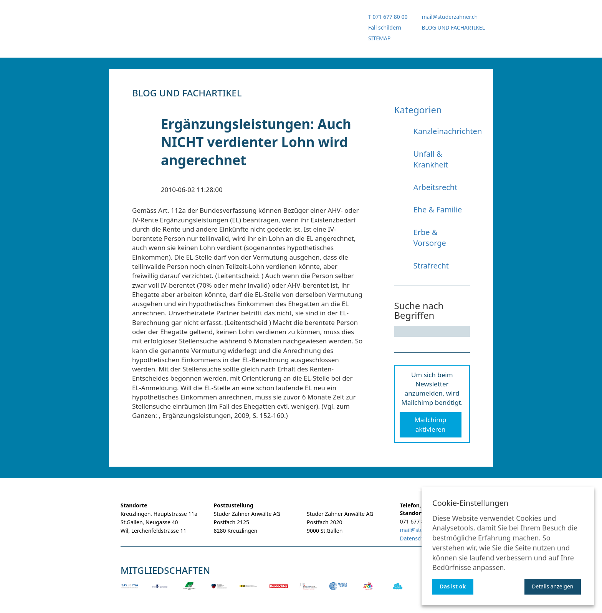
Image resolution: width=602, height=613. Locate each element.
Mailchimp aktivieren (430, 424)
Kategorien (418, 109)
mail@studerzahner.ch (450, 16)
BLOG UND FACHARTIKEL (453, 27)
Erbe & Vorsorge (429, 238)
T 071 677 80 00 (387, 16)
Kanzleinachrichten (447, 131)
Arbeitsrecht (435, 187)
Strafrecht (431, 265)
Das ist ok (453, 586)
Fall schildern (384, 27)
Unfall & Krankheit (430, 159)
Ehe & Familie (437, 209)
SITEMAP (379, 38)
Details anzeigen (552, 586)
